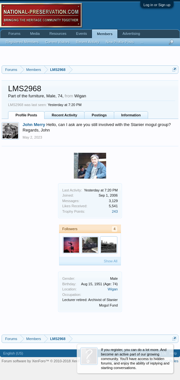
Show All (110, 261)
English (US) (13, 353)
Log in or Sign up (157, 5)
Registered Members (22, 42)
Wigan (113, 289)
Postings (99, 115)
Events (81, 33)
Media (35, 33)
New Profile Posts (120, 42)
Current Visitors (57, 42)
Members (104, 34)
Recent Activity (64, 115)
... (141, 42)
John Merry (34, 124)
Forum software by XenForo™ (47, 361)
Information (131, 115)
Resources (57, 33)
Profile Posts (26, 115)
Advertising (131, 33)
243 (115, 211)
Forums (14, 33)
